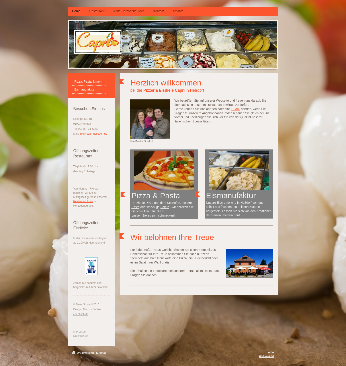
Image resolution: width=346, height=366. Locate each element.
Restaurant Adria (83, 201)
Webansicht (266, 356)
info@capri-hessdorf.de (93, 133)
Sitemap (101, 352)
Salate (164, 207)
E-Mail (235, 109)
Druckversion (83, 352)
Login (270, 352)
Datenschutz (80, 335)
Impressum (79, 331)
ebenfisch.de (80, 314)
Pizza (149, 203)
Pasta (135, 207)
